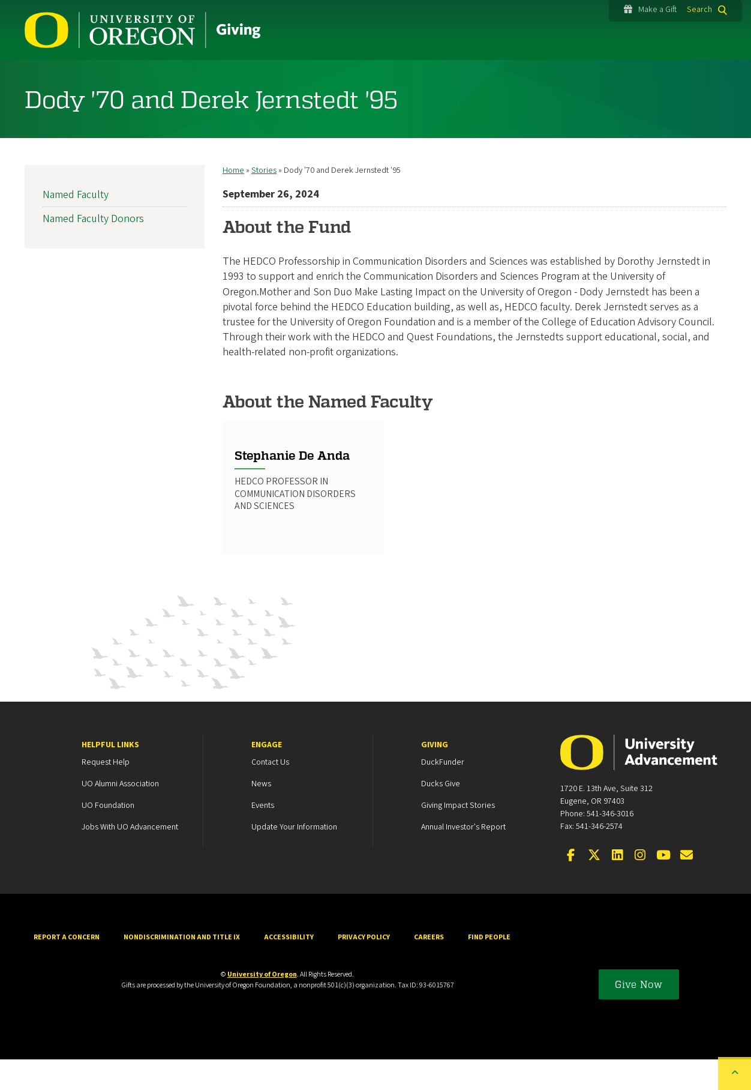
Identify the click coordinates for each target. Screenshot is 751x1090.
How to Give (71, 75)
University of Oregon (262, 1005)
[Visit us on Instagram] (640, 886)
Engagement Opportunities (439, 75)
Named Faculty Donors (93, 249)
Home (233, 201)
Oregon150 (681, 75)
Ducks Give (440, 814)
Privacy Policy (364, 968)
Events (262, 836)
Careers (429, 968)
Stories (171, 75)
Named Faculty (76, 225)
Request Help (106, 793)
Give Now (639, 1014)
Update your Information (294, 858)
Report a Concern (67, 968)
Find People (489, 968)
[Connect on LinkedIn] (617, 886)
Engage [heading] (266, 775)
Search (699, 10)
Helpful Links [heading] (110, 775)
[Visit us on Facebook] (571, 886)
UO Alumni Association (120, 814)
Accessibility (289, 968)
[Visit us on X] (594, 886)
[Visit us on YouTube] (663, 886)
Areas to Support (282, 75)
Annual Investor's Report (463, 858)
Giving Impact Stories (458, 836)
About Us (578, 75)
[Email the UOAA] (686, 886)
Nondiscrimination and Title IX (182, 968)
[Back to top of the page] (734, 1073)
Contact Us (270, 793)
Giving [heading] (434, 775)
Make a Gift (650, 10)
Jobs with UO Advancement (130, 858)
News (261, 814)
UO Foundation (108, 836)
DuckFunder (442, 793)
